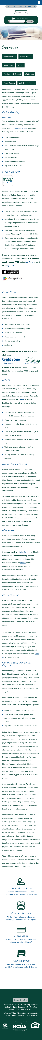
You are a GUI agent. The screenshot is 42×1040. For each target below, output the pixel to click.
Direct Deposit (9, 83)
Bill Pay (20, 65)
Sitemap (21, 1015)
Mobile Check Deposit (12, 74)
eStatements (29, 74)
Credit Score (8, 65)
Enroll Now (6, 118)
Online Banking (9, 56)
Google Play (9, 266)
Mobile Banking (26, 56)
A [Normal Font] (11, 6)
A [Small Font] (8, 6)
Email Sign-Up (20, 1000)
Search (25, 12)
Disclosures (32, 1015)
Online (31, 367)
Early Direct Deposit (26, 83)
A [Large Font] (14, 6)
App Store (29, 262)
